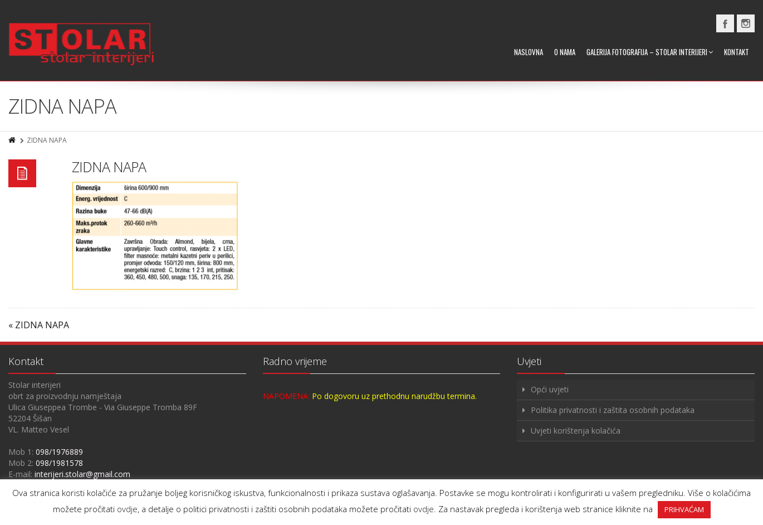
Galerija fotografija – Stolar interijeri (649, 51)
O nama (564, 51)
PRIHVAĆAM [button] (684, 509)
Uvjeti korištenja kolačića (575, 430)
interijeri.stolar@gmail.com (82, 474)
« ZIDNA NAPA (38, 324)
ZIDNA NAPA (109, 166)
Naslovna (528, 51)
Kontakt (736, 51)
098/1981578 (59, 463)
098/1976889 (59, 451)
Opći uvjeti (550, 389)
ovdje (127, 508)
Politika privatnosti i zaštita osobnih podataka (612, 410)
